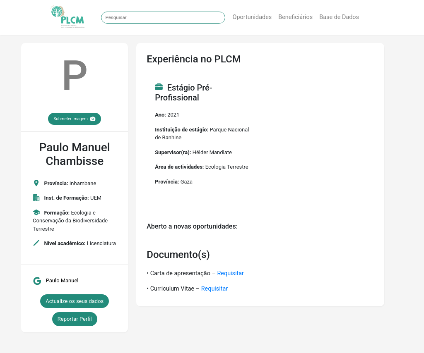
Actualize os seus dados (75, 301)
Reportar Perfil (75, 319)
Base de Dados (339, 17)
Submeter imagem (74, 119)
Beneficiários (295, 17)
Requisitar (230, 273)
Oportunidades (252, 17)
